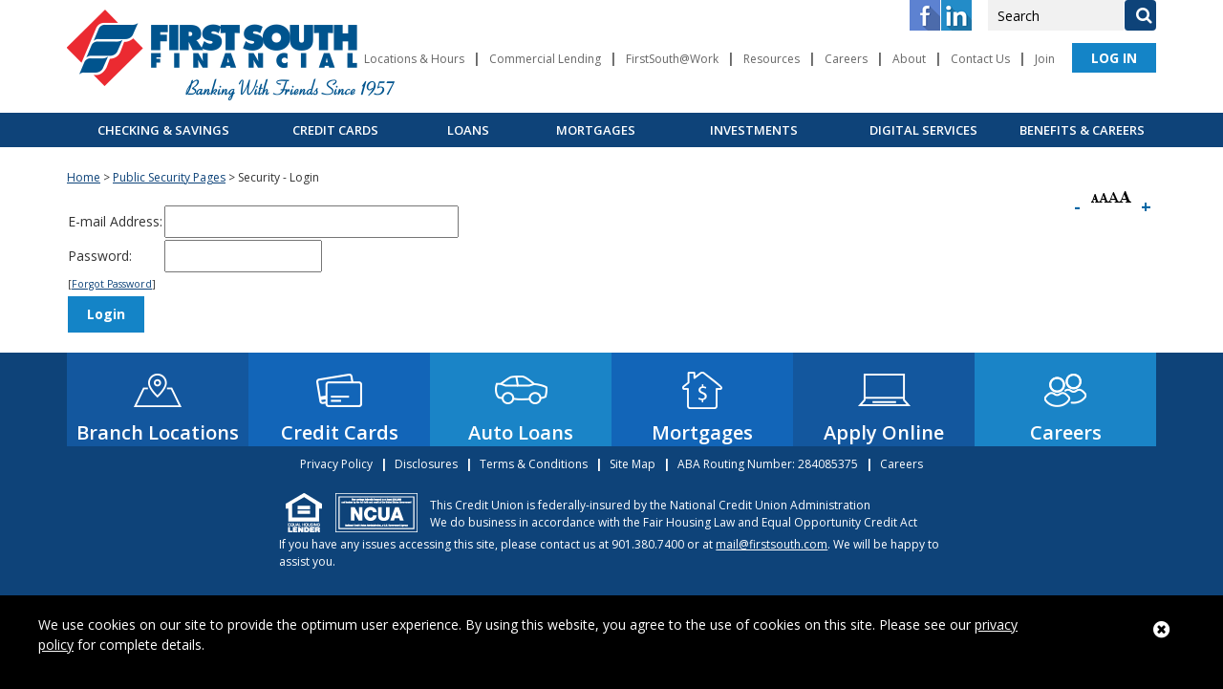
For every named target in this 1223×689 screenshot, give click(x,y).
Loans (468, 130)
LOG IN (1114, 58)
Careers (846, 59)
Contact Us (980, 59)
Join (1045, 59)
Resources (771, 59)
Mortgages (595, 130)
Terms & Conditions (534, 464)
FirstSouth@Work (672, 59)
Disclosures (426, 464)
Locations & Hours (414, 59)
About (909, 59)
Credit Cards (335, 130)
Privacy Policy (336, 464)
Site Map (632, 464)
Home (83, 177)
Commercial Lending (545, 59)
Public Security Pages (169, 177)
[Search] (1140, 15)
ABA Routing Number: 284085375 (767, 464)
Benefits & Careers (1082, 130)
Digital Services (923, 130)
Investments (754, 130)
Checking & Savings (163, 130)
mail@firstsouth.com (771, 544)
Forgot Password (112, 284)
